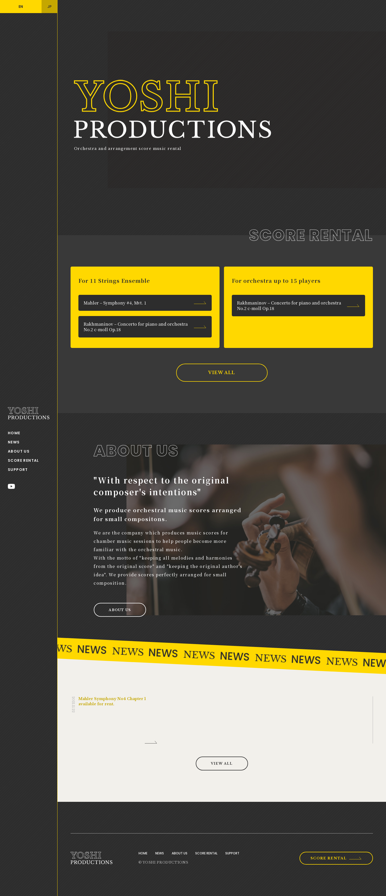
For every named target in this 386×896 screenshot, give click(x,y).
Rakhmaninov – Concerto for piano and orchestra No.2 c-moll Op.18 (136, 327)
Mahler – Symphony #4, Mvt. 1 (115, 303)
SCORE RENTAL (23, 460)
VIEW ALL (221, 372)
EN (21, 6)
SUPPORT (18, 469)
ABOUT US (19, 451)
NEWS (14, 442)
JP (49, 6)
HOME (14, 433)
